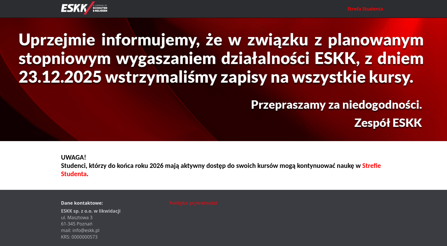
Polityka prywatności (193, 203)
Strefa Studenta (365, 9)
